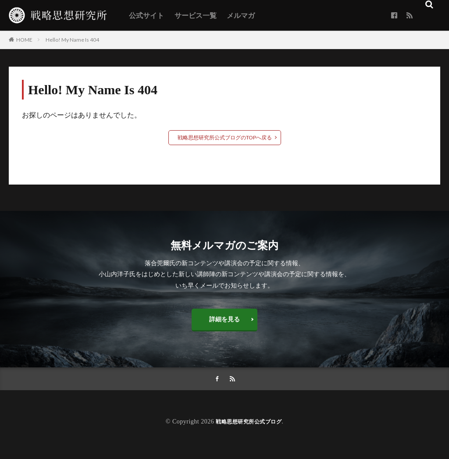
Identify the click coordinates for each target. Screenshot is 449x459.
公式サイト (146, 15)
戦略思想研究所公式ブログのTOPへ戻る (225, 137)
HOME (24, 39)
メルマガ (241, 15)
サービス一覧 (196, 15)
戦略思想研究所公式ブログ (248, 426)
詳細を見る (224, 321)
